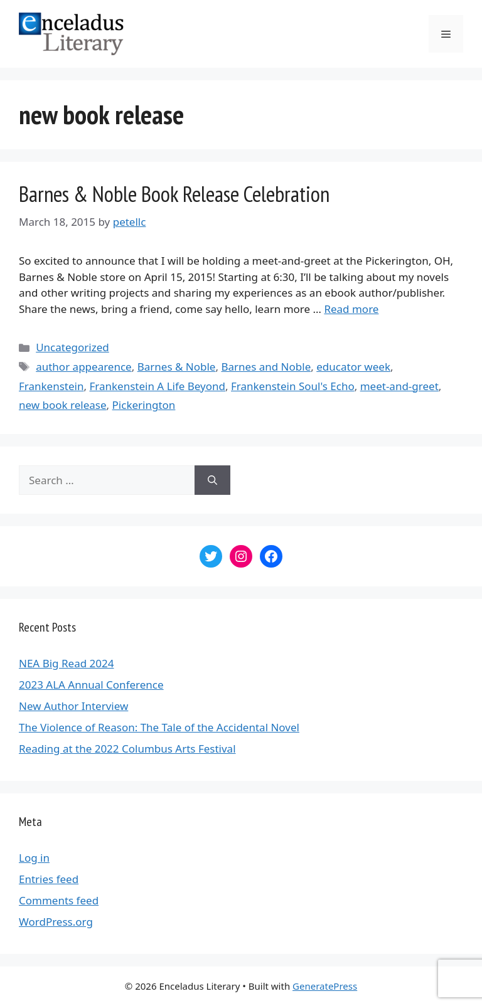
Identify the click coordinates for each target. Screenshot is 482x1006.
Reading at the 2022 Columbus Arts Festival (127, 748)
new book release (63, 405)
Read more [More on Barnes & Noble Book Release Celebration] (351, 309)
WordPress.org (56, 921)
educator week (353, 366)
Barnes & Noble (176, 366)
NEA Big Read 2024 (66, 663)
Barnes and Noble (266, 366)
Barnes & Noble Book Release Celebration (174, 193)
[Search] (212, 480)
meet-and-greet (399, 386)
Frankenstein (51, 386)
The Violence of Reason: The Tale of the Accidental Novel (159, 727)
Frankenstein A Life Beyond (157, 386)
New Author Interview (73, 706)
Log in (34, 857)
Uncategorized (72, 347)
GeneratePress (324, 986)
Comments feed (59, 900)
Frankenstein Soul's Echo (293, 386)
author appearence (84, 366)
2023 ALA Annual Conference (91, 684)
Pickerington (144, 405)
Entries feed (48, 879)
